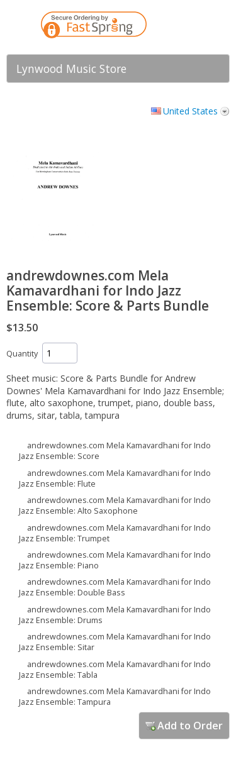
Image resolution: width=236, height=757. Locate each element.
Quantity (22, 353)
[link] (195, 27)
